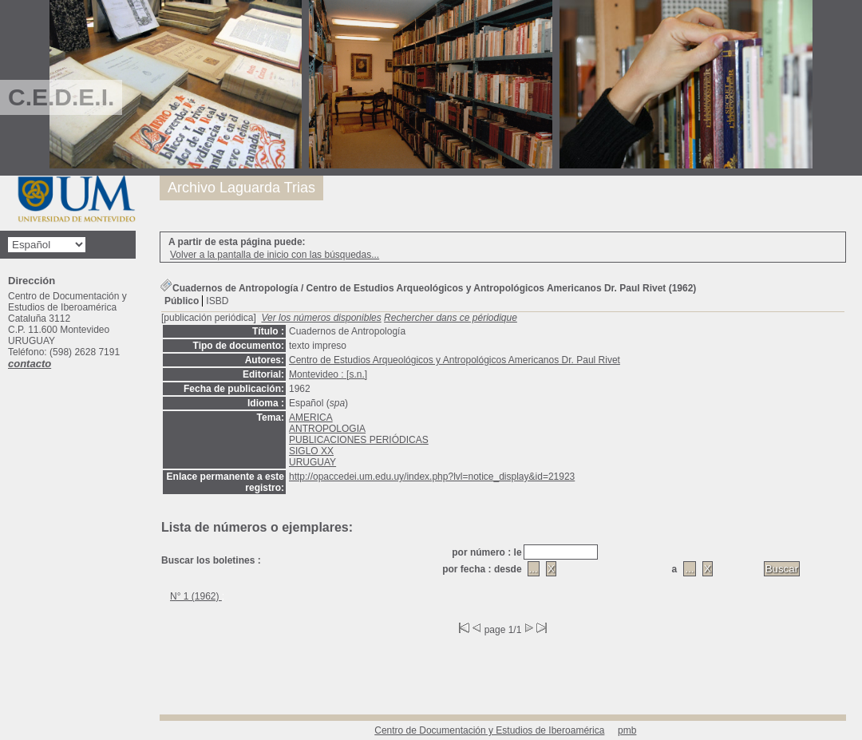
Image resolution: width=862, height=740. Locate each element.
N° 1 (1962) (196, 596)
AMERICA (311, 417)
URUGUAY (312, 462)
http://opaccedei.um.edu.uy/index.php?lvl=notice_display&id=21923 (432, 476)
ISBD (217, 301)
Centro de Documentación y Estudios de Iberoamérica (489, 730)
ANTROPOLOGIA (327, 428)
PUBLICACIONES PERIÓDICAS (359, 439)
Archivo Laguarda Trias (241, 188)
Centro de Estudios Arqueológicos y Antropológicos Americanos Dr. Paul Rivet (454, 360)
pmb (627, 730)
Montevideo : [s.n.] (328, 374)
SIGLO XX (311, 451)
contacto (29, 364)
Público (181, 301)
